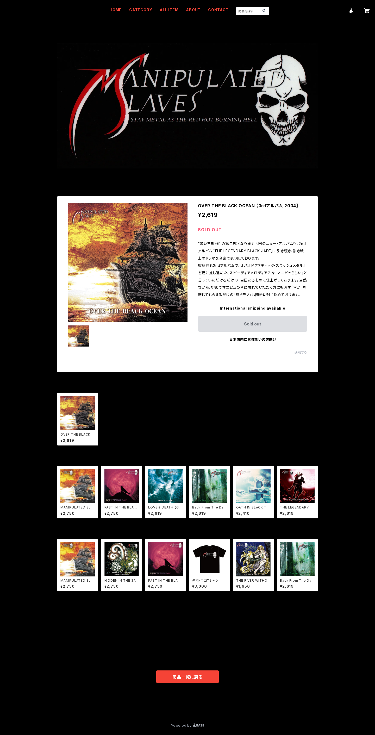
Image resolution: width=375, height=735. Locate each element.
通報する (301, 352)
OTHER (64, 652)
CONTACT (218, 10)
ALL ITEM (169, 10)
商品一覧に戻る (187, 677)
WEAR (62, 636)
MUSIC (63, 620)
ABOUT (193, 10)
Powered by (187, 725)
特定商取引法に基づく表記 (120, 707)
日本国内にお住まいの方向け (252, 339)
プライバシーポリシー (76, 707)
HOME (115, 10)
